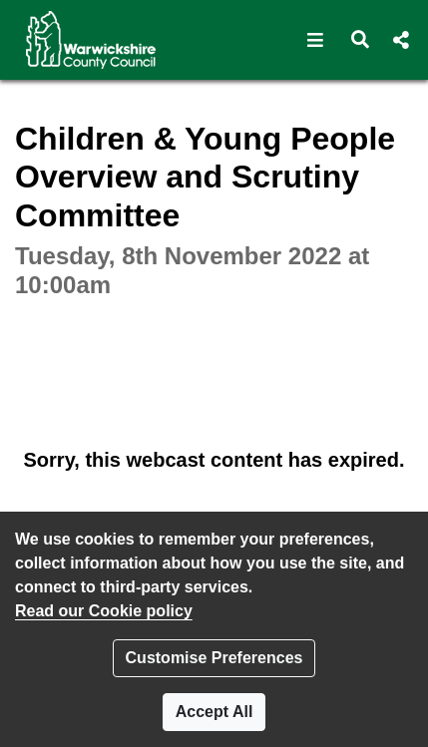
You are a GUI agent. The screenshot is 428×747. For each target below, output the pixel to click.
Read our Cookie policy (104, 610)
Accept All (214, 711)
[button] (315, 40)
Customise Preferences (214, 657)
